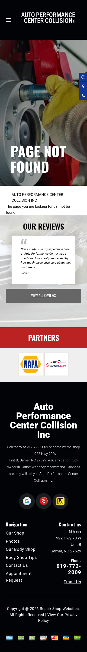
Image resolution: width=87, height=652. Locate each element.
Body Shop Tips (21, 557)
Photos (13, 541)
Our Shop (15, 533)
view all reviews (43, 295)
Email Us (72, 582)
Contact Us (17, 565)
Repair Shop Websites (59, 609)
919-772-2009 (37, 447)
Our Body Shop (20, 549)
